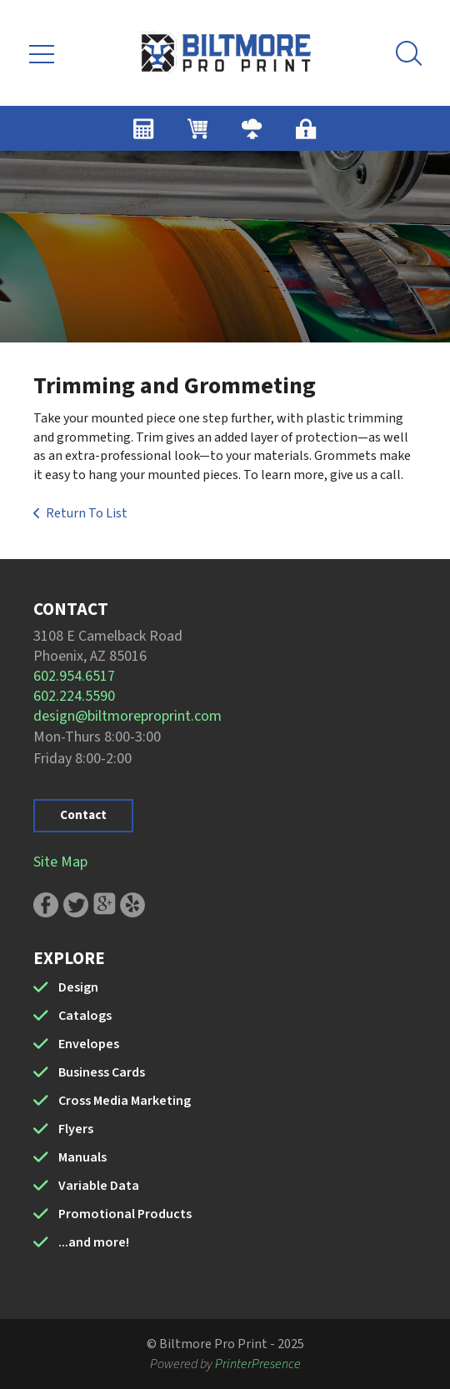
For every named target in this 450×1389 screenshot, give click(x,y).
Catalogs (85, 1016)
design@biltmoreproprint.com (127, 716)
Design (78, 987)
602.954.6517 (74, 676)
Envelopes (88, 1044)
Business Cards (101, 1072)
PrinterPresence (258, 1364)
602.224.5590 (74, 696)
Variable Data (98, 1186)
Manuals (82, 1157)
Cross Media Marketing (124, 1101)
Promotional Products (125, 1214)
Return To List (87, 513)
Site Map (60, 862)
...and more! (93, 1242)
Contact (83, 815)
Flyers (75, 1129)
